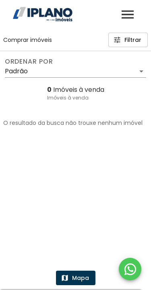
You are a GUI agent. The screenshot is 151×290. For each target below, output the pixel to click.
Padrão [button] (16, 71)
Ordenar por (29, 61)
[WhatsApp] (130, 269)
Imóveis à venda (68, 97)
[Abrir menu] (128, 14)
